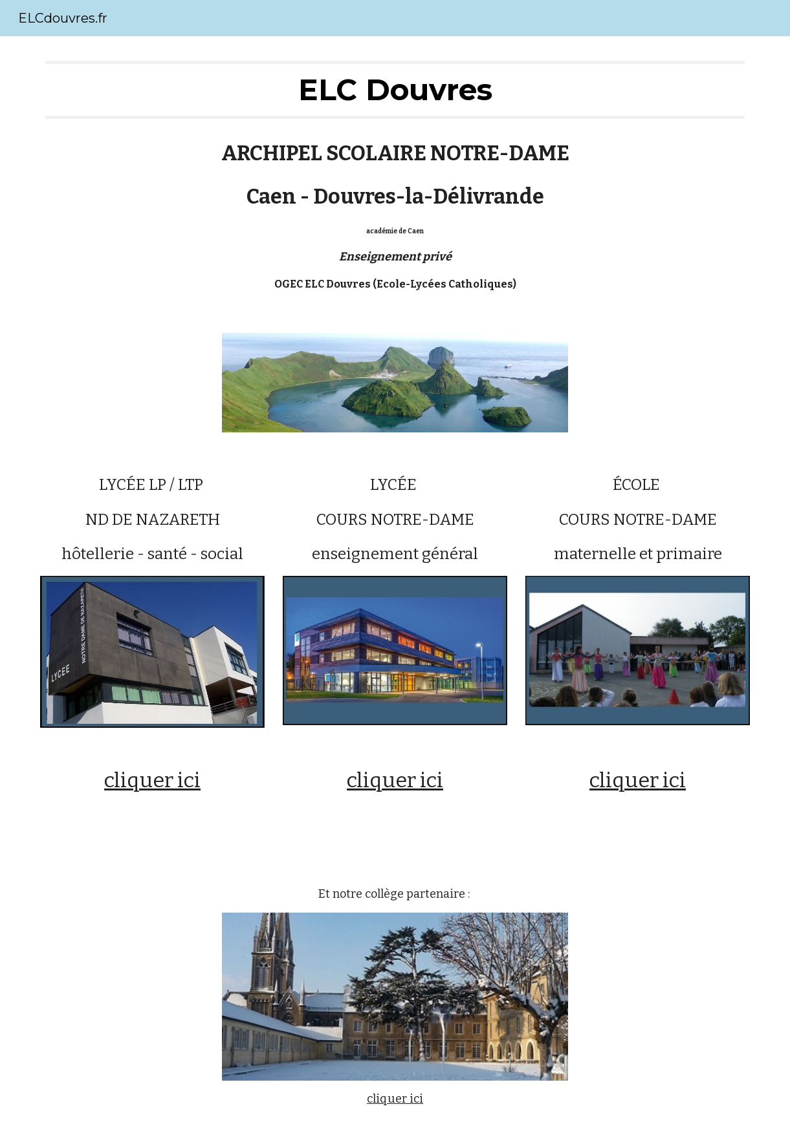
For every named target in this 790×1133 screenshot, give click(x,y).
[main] (395, 90)
